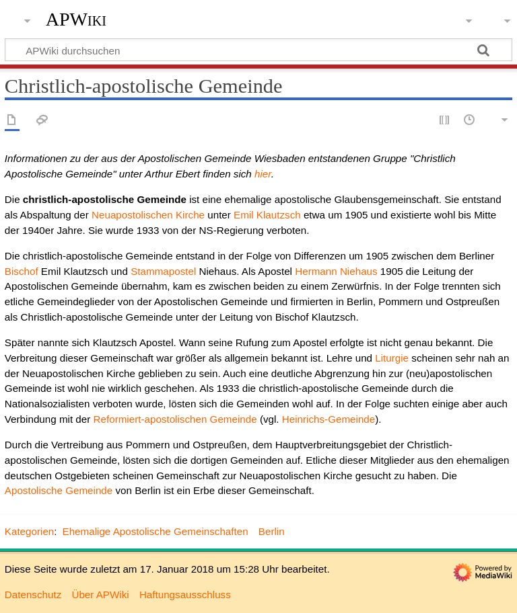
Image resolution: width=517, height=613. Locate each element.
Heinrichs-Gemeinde (328, 419)
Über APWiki (100, 594)
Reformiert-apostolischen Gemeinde (175, 419)
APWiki (76, 19)
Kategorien (29, 531)
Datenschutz (33, 594)
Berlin (271, 531)
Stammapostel (163, 271)
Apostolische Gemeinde (58, 490)
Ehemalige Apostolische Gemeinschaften (155, 531)
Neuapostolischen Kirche (148, 214)
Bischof (21, 271)
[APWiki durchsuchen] (258, 49)
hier (262, 173)
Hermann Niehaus (336, 271)
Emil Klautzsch (267, 214)
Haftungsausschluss (185, 594)
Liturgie (392, 358)
